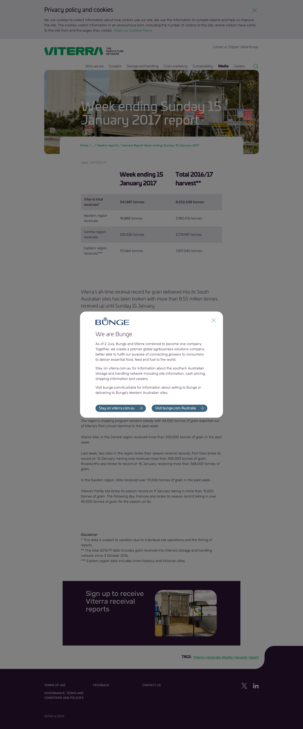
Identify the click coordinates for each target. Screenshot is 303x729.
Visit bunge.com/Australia (175, 408)
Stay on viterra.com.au (117, 408)
